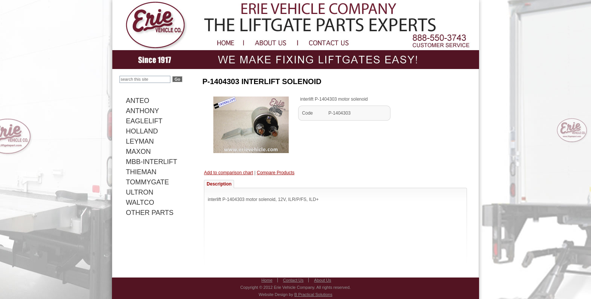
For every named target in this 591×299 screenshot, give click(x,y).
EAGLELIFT (144, 121)
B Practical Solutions (313, 294)
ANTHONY (142, 111)
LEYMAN (140, 141)
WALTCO (140, 202)
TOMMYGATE (147, 182)
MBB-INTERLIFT (151, 162)
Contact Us (293, 280)
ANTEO (137, 100)
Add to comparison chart (228, 172)
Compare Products (275, 172)
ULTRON (139, 192)
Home (266, 280)
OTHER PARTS (149, 212)
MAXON (138, 151)
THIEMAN (141, 172)
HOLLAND (142, 131)
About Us (322, 280)
